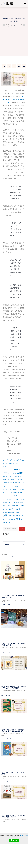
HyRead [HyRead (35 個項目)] (17, 469)
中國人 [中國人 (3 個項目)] (9, 473)
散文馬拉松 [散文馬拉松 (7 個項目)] (15, 489)
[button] (25, 3)
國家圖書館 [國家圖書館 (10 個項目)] (11, 479)
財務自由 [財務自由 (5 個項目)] (10, 515)
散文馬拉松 (11, 460)
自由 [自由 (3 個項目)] (6, 505)
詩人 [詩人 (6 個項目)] (4, 509)
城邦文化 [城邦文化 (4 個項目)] (22, 479)
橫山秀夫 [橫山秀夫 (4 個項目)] (20, 495)
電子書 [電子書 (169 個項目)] (19, 519)
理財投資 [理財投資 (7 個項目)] (15, 499)
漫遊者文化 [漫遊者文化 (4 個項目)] (5, 499)
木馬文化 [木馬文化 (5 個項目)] (9, 495)
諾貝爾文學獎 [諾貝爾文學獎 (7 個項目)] (19, 512)
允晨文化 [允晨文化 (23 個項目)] (20, 473)
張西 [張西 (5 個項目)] (13, 486)
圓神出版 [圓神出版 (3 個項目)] (17, 479)
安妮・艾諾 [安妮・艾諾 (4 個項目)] (17, 482)
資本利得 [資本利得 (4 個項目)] (21, 515)
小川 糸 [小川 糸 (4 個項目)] (22, 482)
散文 (4, 460)
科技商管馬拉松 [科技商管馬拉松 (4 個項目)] (6, 502)
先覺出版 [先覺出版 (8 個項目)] (5, 476)
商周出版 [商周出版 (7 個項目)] (5, 479)
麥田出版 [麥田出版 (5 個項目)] (8, 522)
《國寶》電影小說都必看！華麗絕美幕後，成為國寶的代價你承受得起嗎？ (12, 730)
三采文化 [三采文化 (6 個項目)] (5, 473)
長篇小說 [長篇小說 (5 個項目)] (13, 519)
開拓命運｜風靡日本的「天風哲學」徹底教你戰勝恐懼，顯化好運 (13, 816)
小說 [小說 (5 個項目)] (4, 486)
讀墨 (10, 463)
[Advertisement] (14, 42)
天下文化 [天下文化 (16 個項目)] (11, 482)
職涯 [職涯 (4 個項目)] (4, 505)
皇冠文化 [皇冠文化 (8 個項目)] (21, 499)
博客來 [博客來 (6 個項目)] (10, 476)
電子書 (15, 463)
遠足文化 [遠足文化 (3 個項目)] (8, 519)
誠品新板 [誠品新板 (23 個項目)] (12, 509)
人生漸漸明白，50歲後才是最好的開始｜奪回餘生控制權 (13, 644)
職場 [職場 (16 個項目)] (21, 502)
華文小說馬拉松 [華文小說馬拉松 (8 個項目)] (20, 505)
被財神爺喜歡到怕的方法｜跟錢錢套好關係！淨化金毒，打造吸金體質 (13, 687)
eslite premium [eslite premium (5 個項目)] (6, 469)
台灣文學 (6, 466)
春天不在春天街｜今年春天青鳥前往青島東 (14, 99)
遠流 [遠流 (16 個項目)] (4, 519)
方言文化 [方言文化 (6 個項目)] (9, 492)
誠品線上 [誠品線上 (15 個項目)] (19, 509)
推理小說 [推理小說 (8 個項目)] (5, 489)
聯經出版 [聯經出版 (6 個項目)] (16, 502)
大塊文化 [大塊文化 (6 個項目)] (5, 482)
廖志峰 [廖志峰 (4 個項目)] (10, 486)
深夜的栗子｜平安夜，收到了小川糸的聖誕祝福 (13, 773)
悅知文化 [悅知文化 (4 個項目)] (17, 486)
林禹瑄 (18, 460)
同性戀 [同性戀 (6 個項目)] (19, 476)
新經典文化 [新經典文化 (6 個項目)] (21, 489)
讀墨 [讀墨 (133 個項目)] (5, 515)
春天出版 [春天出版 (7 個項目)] (15, 492)
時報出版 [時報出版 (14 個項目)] (21, 492)
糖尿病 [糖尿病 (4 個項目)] (12, 502)
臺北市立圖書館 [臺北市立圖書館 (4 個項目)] (11, 505)
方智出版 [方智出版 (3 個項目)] (4, 492)
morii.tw (22, 835)
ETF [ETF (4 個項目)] (12, 469)
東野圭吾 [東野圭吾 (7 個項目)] (14, 495)
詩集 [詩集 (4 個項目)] (7, 509)
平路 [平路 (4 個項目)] (7, 486)
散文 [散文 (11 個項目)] (9, 489)
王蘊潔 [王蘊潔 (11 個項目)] (10, 499)
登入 (10, 536)
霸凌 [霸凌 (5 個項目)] (4, 522)
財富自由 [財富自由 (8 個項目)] (15, 515)
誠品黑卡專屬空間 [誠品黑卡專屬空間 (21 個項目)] (9, 512)
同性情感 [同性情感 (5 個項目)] (15, 476)
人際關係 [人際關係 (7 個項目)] (14, 473)
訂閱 (22, 528)
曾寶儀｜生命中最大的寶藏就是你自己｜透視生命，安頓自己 (13, 596)
